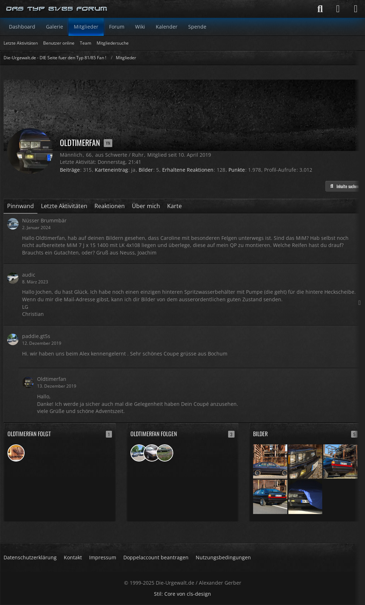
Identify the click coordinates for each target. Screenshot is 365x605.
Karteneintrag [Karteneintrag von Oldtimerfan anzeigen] (111, 169)
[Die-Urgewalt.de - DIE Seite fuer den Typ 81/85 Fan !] (57, 9)
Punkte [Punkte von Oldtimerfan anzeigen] (236, 169)
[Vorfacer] (151, 453)
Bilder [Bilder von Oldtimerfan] (146, 169)
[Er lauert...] (305, 496)
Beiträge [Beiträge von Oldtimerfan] (70, 169)
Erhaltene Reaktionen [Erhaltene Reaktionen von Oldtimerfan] (188, 169)
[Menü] (356, 9)
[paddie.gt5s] (139, 453)
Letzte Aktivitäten (64, 206)
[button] (343, 186)
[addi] (16, 453)
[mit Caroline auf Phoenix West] (270, 461)
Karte (174, 206)
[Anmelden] (338, 9)
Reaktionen (109, 206)
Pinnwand (20, 206)
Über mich (146, 206)
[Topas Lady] (164, 453)
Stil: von (182, 593)
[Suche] (320, 9)
